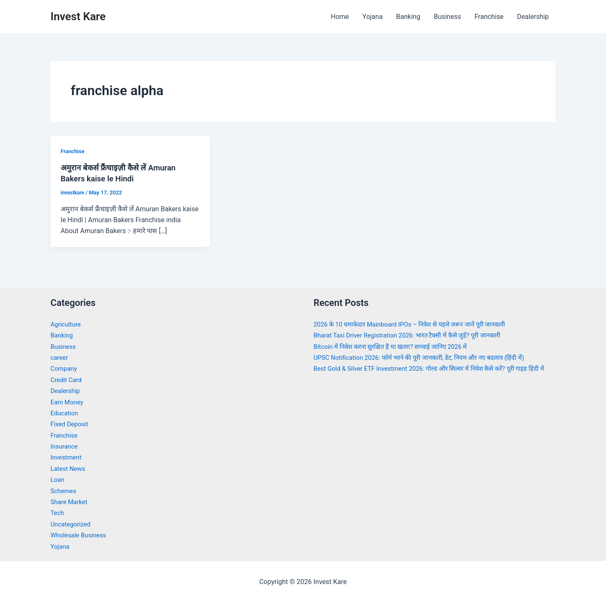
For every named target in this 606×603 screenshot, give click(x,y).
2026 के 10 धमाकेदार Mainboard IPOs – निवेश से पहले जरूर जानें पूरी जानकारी (418, 324)
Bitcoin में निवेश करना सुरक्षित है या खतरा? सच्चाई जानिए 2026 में (397, 347)
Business (447, 17)
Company (64, 368)
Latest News (69, 469)
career (59, 357)
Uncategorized (72, 524)
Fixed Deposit (70, 424)
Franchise (488, 17)
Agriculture (66, 324)
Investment (67, 457)
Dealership (533, 17)
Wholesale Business (80, 535)
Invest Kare (78, 16)
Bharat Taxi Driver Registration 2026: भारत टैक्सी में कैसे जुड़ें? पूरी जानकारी (415, 335)
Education (65, 413)
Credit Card (67, 380)
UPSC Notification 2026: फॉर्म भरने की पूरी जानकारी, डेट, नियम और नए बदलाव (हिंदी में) (428, 357)
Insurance (65, 446)
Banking (408, 17)
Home (340, 17)
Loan (57, 479)
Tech (57, 513)
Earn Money (68, 402)
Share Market (70, 502)
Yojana (372, 17)
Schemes (64, 491)
